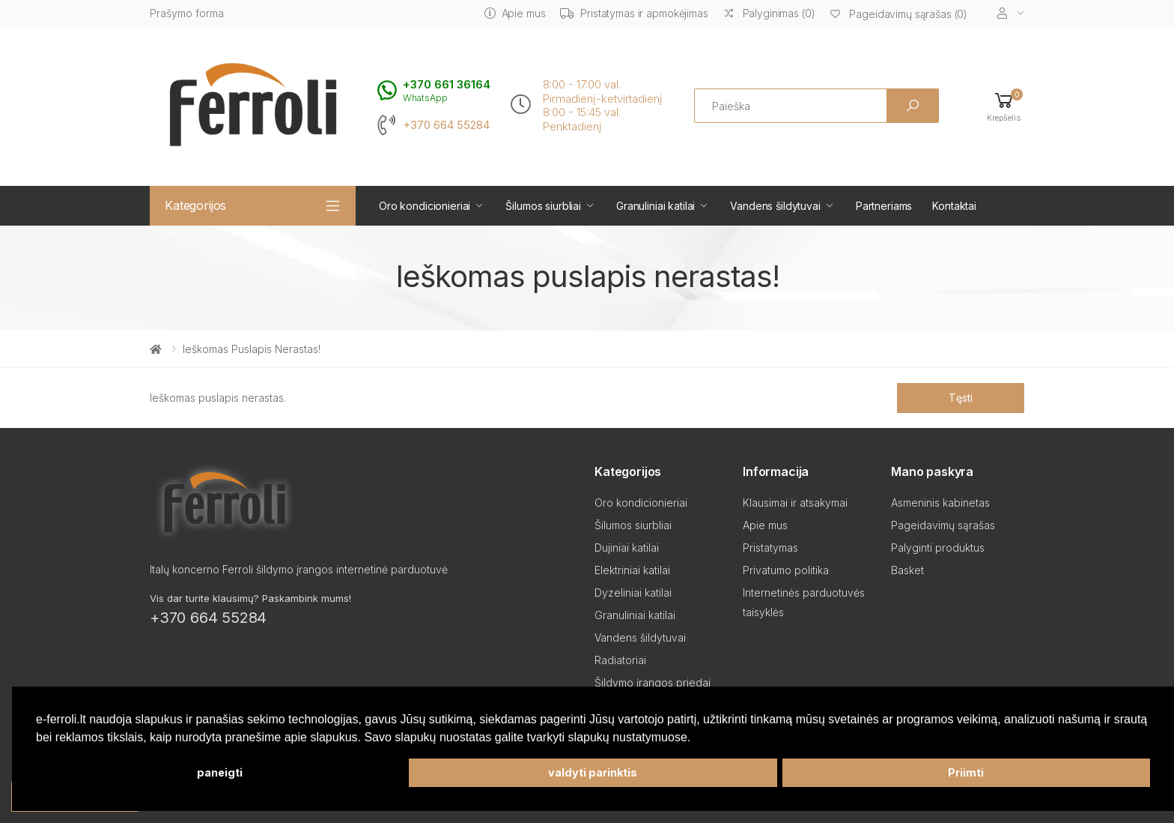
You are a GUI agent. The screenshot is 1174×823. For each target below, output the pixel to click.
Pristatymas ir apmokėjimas (634, 13)
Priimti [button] (966, 772)
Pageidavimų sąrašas (943, 525)
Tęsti (960, 397)
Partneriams (884, 205)
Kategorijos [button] (195, 205)
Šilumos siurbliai (543, 205)
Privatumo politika (786, 570)
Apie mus (515, 13)
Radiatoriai (620, 660)
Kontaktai (954, 205)
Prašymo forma (187, 13)
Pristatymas (770, 547)
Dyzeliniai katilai (633, 592)
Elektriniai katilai (632, 570)
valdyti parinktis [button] (592, 772)
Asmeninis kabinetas (940, 502)
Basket (907, 570)
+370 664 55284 (446, 125)
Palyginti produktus (938, 547)
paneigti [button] (220, 772)
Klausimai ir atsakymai (795, 502)
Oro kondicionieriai (424, 205)
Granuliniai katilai (655, 205)
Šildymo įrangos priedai (652, 682)
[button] (1004, 106)
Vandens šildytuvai (775, 205)
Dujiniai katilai (626, 547)
